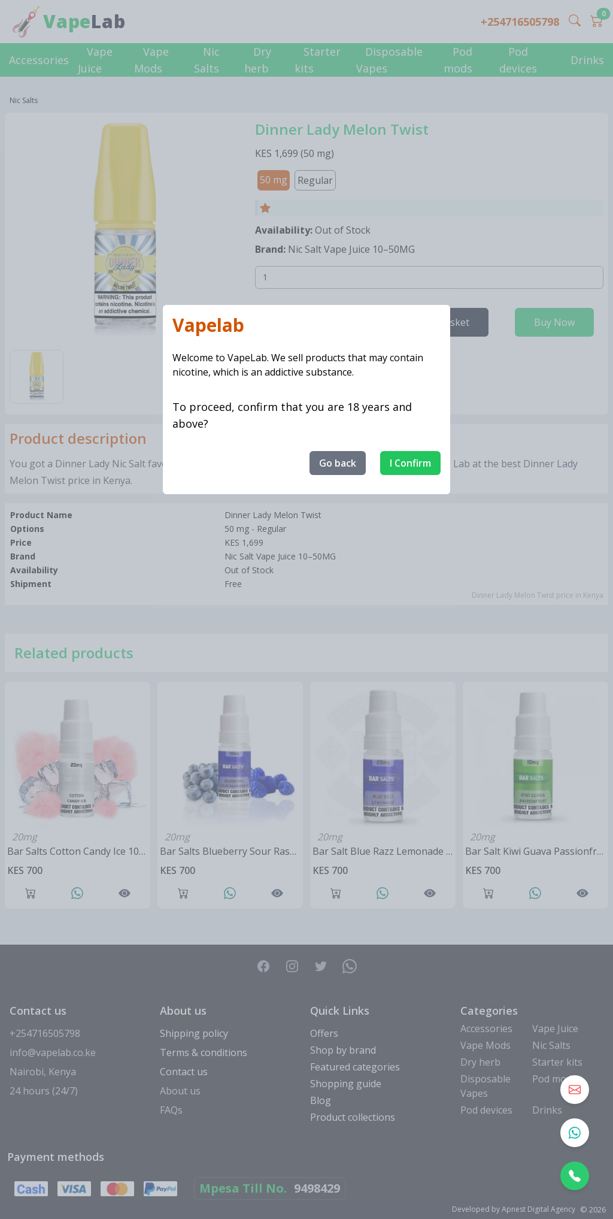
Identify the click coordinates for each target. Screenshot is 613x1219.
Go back (337, 463)
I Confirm (410, 463)
